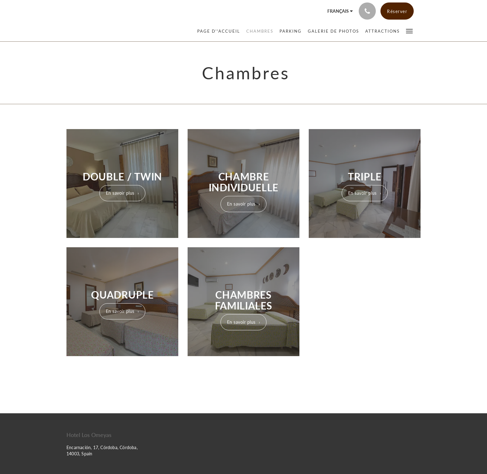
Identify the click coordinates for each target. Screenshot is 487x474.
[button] (409, 30)
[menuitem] (220, 31)
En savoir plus (120, 193)
